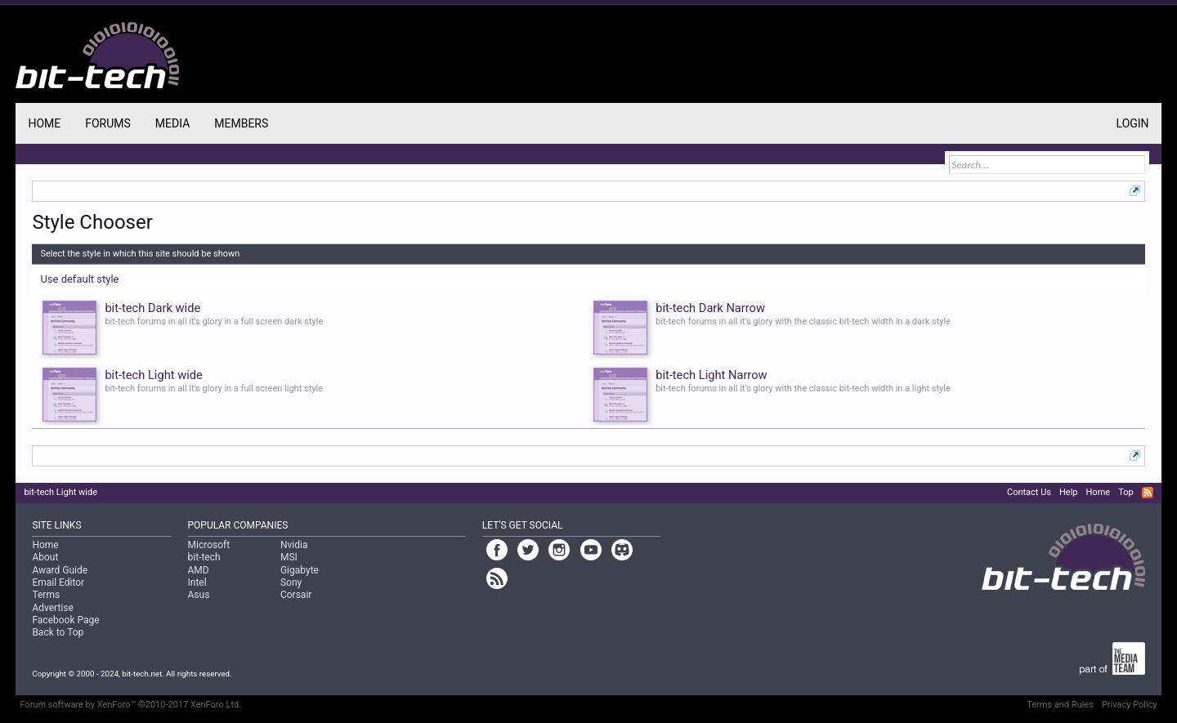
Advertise (52, 608)
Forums (108, 123)
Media (172, 123)
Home (44, 123)
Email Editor (58, 582)
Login (1133, 123)
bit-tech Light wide (60, 492)
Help (1068, 492)
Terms (46, 594)
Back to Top (57, 632)
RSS (1147, 492)
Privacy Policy (1129, 704)
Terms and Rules (1060, 704)
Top (1125, 492)
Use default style (79, 279)
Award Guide (59, 570)
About (45, 557)
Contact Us (1029, 492)
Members (241, 123)
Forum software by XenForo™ (130, 704)
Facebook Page (65, 620)
